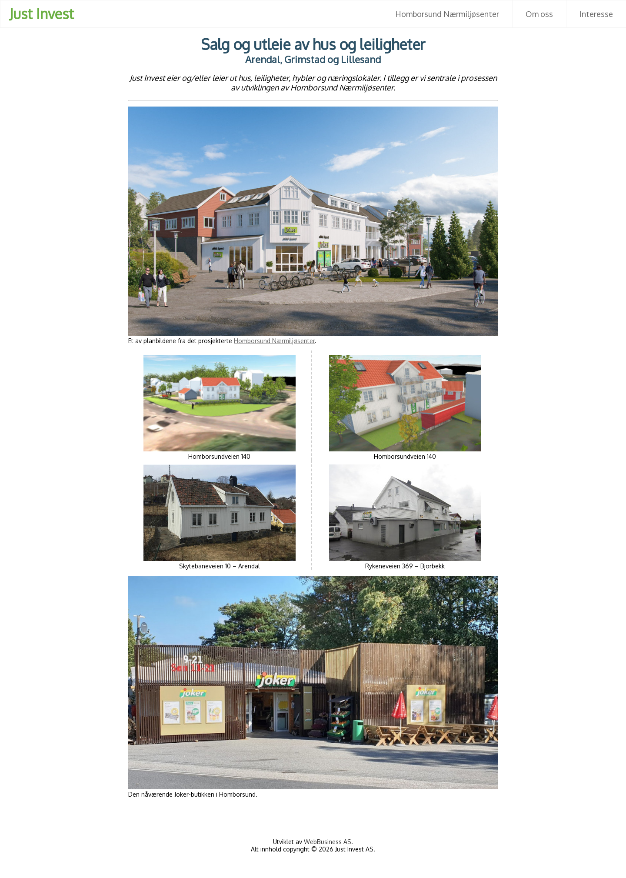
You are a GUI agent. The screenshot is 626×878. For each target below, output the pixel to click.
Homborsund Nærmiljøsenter (447, 14)
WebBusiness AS (327, 841)
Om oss (539, 14)
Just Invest (41, 14)
